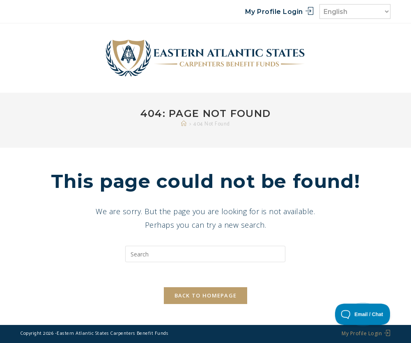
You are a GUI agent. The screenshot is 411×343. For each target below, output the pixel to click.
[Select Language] (354, 11)
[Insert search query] (205, 254)
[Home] (184, 124)
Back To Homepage (206, 295)
